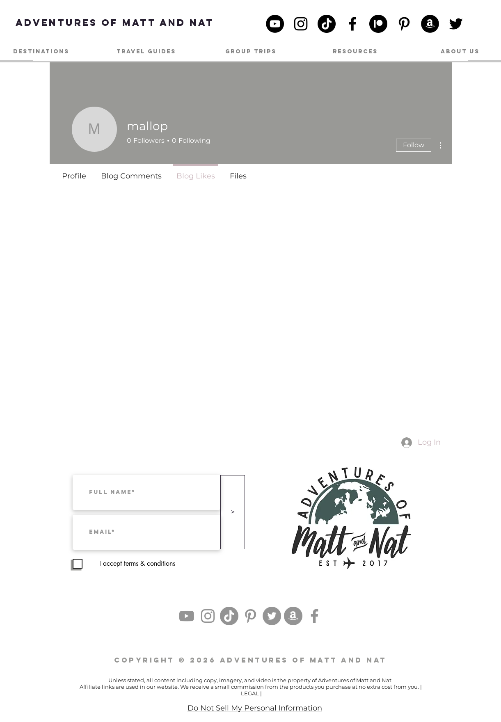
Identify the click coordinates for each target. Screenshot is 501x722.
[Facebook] (352, 24)
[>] (232, 512)
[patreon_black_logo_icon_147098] (378, 24)
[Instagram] (301, 24)
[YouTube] (275, 24)
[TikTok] (327, 24)
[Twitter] (456, 24)
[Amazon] (430, 24)
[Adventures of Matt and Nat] (115, 22)
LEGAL (250, 693)
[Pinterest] (404, 24)
